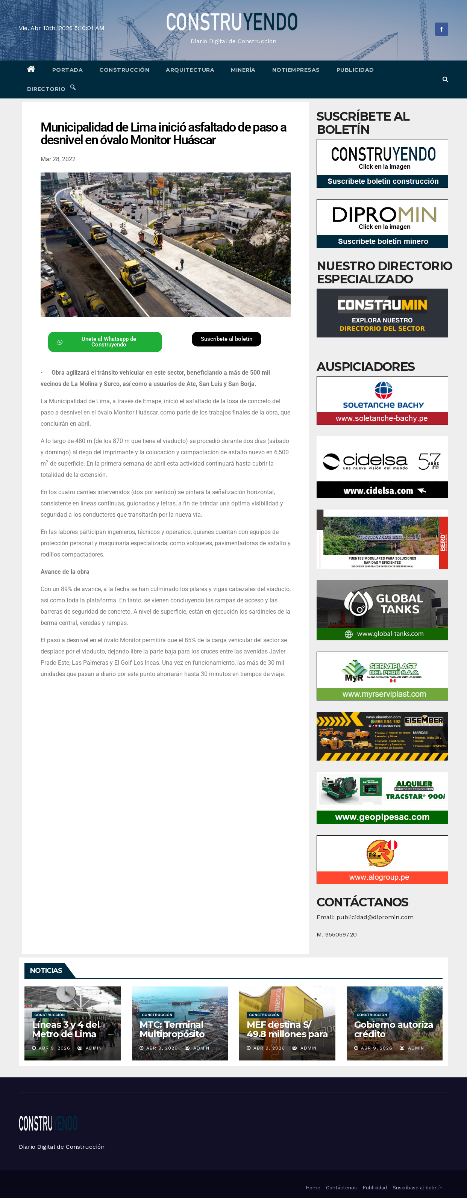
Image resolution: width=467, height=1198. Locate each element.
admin (89, 1048)
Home (313, 1187)
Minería (243, 70)
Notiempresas (296, 70)
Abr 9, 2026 (54, 1048)
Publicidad (355, 70)
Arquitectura (190, 70)
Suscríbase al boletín (418, 1187)
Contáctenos (341, 1187)
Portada (67, 70)
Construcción (124, 70)
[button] (445, 79)
